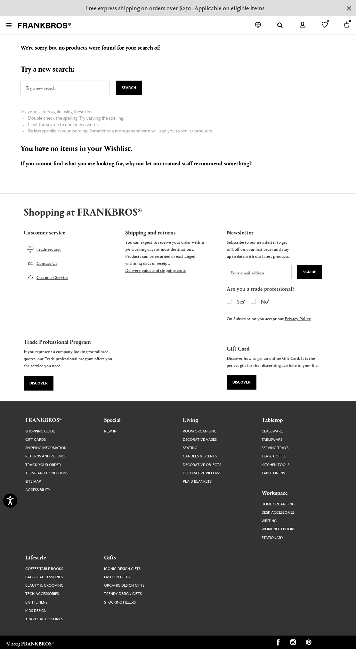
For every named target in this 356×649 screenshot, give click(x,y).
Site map (33, 481)
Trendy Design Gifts (123, 594)
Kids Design (35, 611)
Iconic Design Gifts (122, 569)
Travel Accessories (44, 619)
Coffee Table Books (44, 569)
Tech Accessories (42, 594)
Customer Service (52, 277)
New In (110, 431)
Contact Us (46, 263)
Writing (269, 521)
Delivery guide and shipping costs (155, 270)
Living (190, 420)
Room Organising (199, 431)
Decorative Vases (200, 439)
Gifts (110, 557)
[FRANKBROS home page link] (44, 26)
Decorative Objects (202, 465)
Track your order (43, 465)
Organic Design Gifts (124, 585)
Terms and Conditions (46, 473)
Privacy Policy (298, 318)
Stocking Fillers (120, 602)
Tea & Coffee (274, 456)
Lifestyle (35, 557)
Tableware (272, 439)
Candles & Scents (200, 456)
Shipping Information (46, 448)
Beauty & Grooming (44, 585)
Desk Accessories (278, 512)
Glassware (272, 431)
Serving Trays (275, 448)
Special (112, 420)
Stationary (272, 538)
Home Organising (278, 504)
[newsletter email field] (259, 272)
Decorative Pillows (202, 473)
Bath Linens (36, 602)
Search (129, 88)
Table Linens (273, 473)
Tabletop (272, 420)
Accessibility (37, 490)
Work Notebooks (278, 529)
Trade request (48, 249)
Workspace (275, 492)
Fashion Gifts (117, 577)
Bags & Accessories (44, 577)
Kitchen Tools (275, 465)
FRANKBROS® (43, 420)
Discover (38, 383)
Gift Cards (35, 439)
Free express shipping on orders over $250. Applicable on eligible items (174, 8)
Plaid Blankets (197, 481)
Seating (190, 448)
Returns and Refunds (45, 456)
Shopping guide (40, 431)
